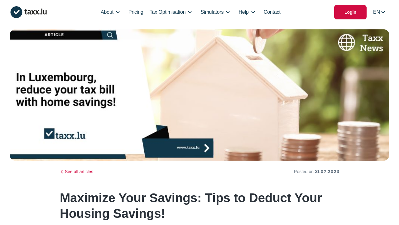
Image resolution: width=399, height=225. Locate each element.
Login (350, 12)
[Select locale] (379, 12)
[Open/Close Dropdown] (117, 12)
